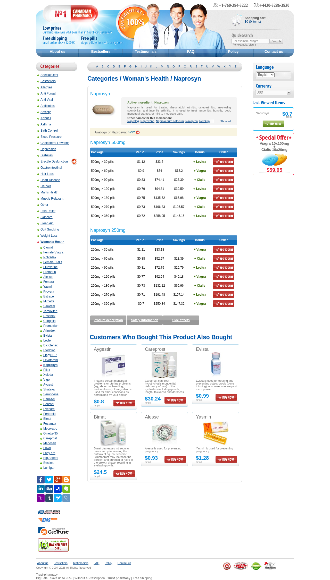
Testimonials (146, 51)
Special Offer (47, 75)
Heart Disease (48, 180)
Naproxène (147, 121)
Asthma (44, 124)
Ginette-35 (49, 433)
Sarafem (47, 306)
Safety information (144, 320)
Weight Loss (47, 235)
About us (57, 51)
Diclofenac (49, 345)
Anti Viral (45, 99)
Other (42, 205)
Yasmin (46, 286)
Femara (47, 282)
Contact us (274, 51)
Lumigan (47, 468)
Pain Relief (46, 211)
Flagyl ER (48, 355)
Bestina (47, 463)
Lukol (45, 448)
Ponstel (47, 404)
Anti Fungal (46, 93)
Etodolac (47, 350)
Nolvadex (48, 257)
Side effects (180, 320)
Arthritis (44, 118)
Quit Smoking (48, 229)
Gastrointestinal (49, 167)
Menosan (48, 443)
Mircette (47, 301)
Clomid (46, 247)
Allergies (44, 87)
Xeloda (46, 375)
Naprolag (133, 121)
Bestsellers (101, 51)
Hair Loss (45, 174)
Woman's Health (50, 242)
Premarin (48, 272)
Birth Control (47, 130)
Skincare (45, 217)
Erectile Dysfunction (52, 161)
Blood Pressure (49, 137)
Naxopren (191, 121)
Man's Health (48, 192)
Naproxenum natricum (170, 121)
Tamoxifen (48, 311)
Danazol (47, 399)
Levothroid (49, 360)
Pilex (45, 370)
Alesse (46, 277)
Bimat (45, 419)
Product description (108, 320)
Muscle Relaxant (50, 198)
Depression (46, 149)
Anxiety (44, 112)
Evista (46, 335)
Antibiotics (46, 106)
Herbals (44, 186)
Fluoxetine (48, 267)
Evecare (47, 409)
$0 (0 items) (253, 21)
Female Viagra (51, 252)
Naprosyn (48, 365)
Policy (233, 51)
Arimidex (47, 330)
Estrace (47, 296)
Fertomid (47, 414)
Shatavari (48, 389)
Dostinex (47, 316)
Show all (225, 121)
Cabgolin (47, 321)
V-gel (45, 379)
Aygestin (47, 384)
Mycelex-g (48, 428)
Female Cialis (51, 262)
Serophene (49, 394)
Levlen (46, 340)
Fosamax (48, 423)
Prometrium (49, 326)
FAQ (191, 51)
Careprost (48, 438)
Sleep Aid (45, 223)
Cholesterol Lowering (53, 143)
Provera (47, 291)
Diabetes (45, 155)
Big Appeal (49, 458)
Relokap (204, 121)
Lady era (47, 453)
